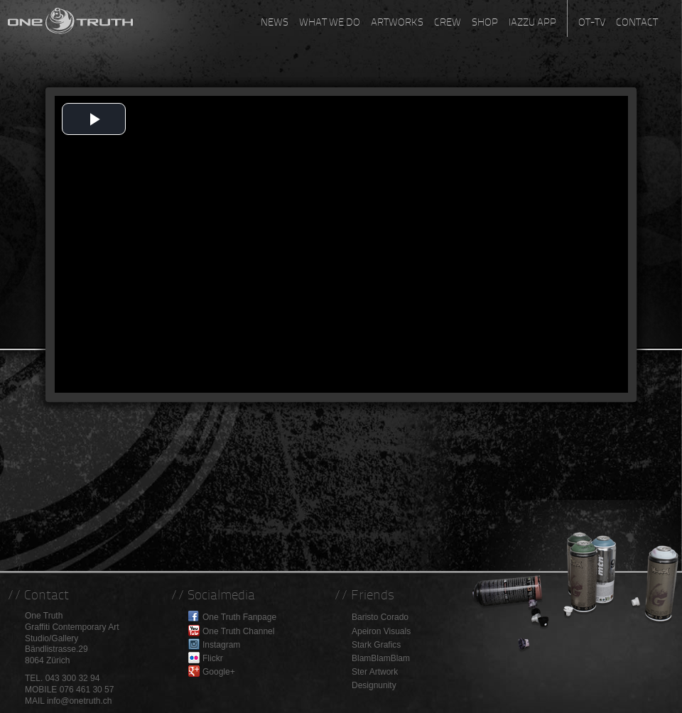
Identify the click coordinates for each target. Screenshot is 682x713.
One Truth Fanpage (239, 617)
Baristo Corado (380, 617)
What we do (329, 22)
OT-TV (591, 22)
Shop (485, 22)
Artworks (397, 22)
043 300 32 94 (72, 678)
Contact (637, 22)
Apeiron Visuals (381, 631)
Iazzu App (532, 22)
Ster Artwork (375, 672)
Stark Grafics (376, 645)
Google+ (218, 672)
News (274, 22)
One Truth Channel (238, 631)
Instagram (221, 645)
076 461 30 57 (87, 690)
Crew (447, 22)
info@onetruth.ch (79, 701)
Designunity (374, 685)
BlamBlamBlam (381, 658)
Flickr (212, 658)
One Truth (71, 18)
